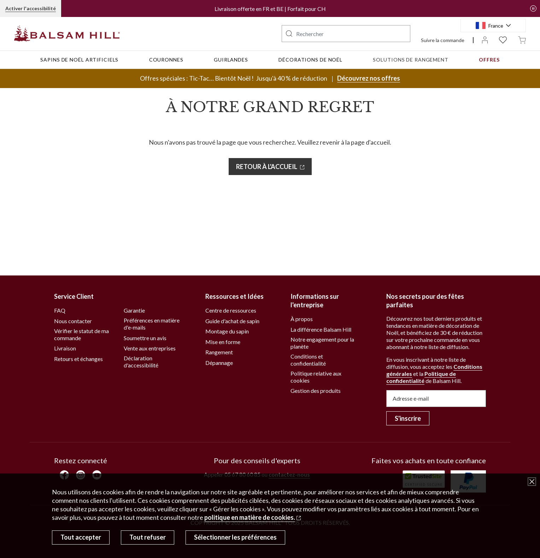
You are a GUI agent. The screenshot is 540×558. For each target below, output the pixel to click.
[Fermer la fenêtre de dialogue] (531, 481)
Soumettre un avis (145, 338)
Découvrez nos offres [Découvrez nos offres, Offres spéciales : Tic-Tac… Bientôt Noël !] (368, 78)
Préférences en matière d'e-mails (152, 324)
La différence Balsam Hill (320, 329)
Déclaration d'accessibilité (141, 361)
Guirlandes (231, 60)
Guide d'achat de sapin (232, 321)
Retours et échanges (78, 358)
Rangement (219, 352)
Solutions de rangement (410, 60)
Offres (489, 60)
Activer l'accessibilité (30, 8)
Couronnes (166, 60)
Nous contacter (73, 321)
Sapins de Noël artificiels (79, 60)
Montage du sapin (227, 331)
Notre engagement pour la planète (322, 343)
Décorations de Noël (310, 60)
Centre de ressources (230, 310)
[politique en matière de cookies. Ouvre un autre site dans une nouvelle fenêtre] (252, 517)
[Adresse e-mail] (436, 398)
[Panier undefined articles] (522, 39)
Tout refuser (147, 537)
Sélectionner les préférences (235, 537)
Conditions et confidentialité (308, 360)
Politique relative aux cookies (315, 377)
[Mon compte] (485, 39)
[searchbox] (346, 33)
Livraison (65, 348)
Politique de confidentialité (421, 377)
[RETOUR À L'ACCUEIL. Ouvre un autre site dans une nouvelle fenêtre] (270, 166)
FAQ (59, 310)
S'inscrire (408, 418)
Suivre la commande (442, 40)
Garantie (134, 310)
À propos (301, 318)
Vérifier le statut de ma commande (81, 334)
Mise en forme (222, 341)
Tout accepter (80, 537)
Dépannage (219, 362)
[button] (533, 8)
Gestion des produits (315, 390)
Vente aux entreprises (150, 348)
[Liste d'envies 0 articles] (503, 39)
